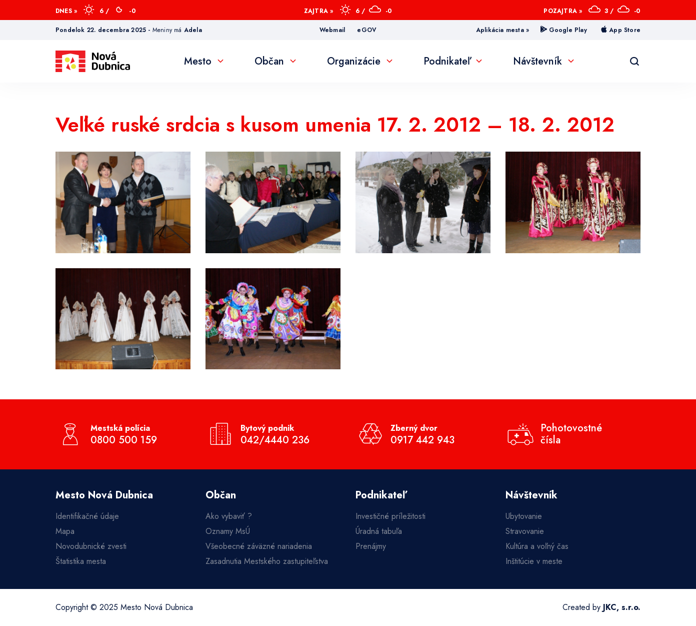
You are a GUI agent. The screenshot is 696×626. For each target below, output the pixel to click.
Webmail (332, 30)
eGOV (366, 30)
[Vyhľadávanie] (634, 62)
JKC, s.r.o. (621, 607)
